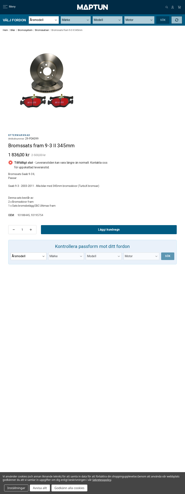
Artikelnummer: (16, 138)
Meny (7, 6)
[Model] (108, 20)
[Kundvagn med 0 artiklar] (179, 7)
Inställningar (16, 488)
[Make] (76, 20)
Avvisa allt (40, 488)
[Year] (44, 20)
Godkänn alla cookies (69, 488)
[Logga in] (172, 7)
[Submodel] (139, 20)
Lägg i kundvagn (108, 229)
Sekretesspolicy (101, 480)
